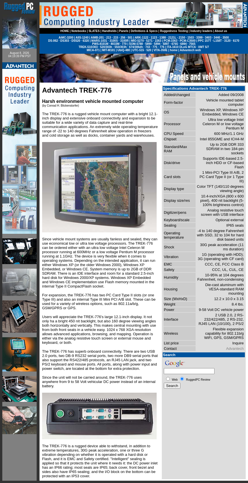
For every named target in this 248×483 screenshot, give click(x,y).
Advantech (235, 348)
